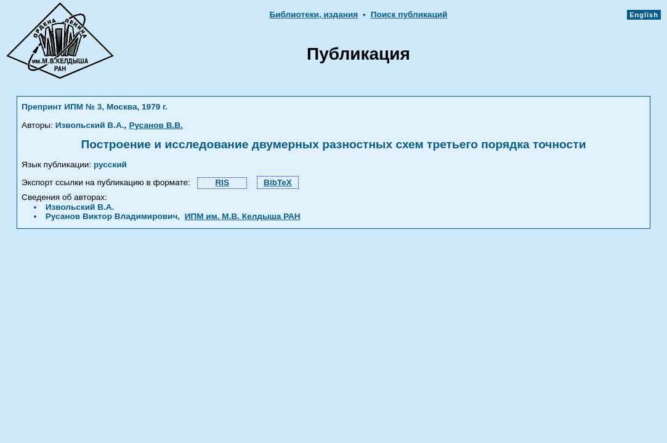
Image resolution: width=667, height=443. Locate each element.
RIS (222, 182)
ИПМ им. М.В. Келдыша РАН (243, 216)
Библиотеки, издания (313, 14)
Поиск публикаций (409, 14)
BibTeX (278, 182)
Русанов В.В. (156, 125)
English (644, 14)
